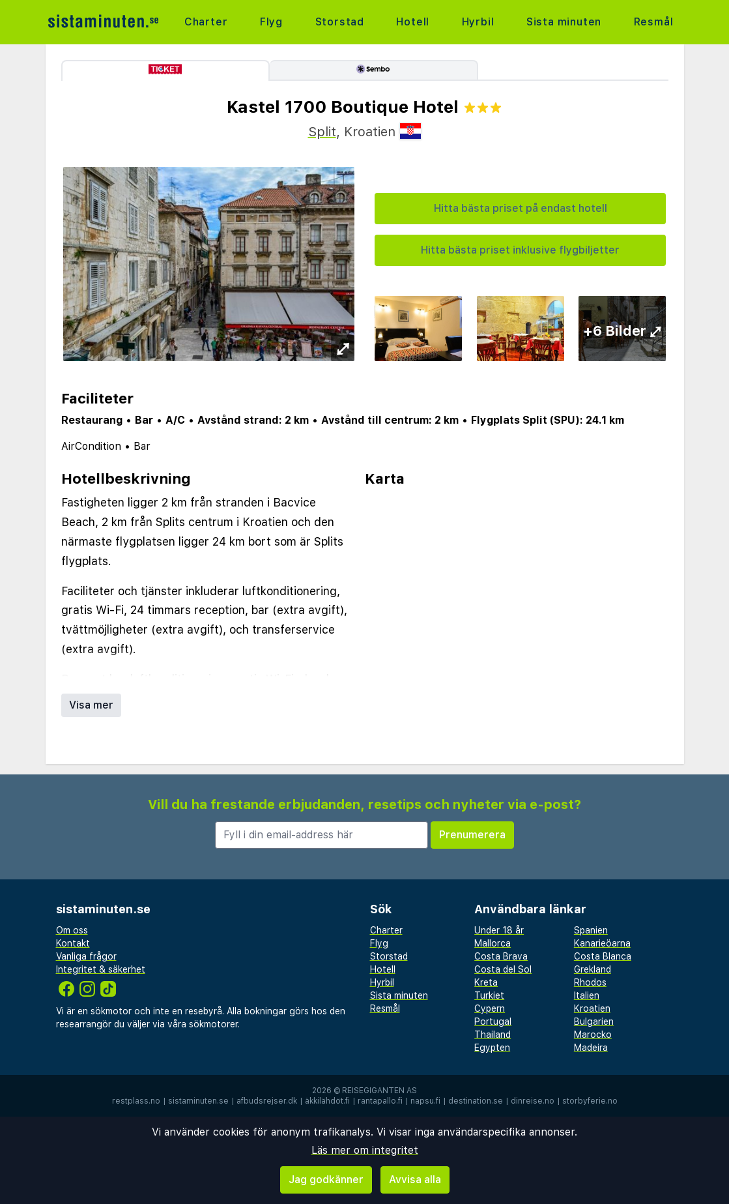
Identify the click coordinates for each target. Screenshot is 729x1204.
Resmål (654, 22)
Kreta (486, 982)
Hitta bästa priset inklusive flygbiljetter (520, 250)
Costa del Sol (503, 969)
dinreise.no (532, 1101)
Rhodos (590, 982)
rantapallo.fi (380, 1101)
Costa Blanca (602, 956)
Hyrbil (478, 22)
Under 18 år (499, 930)
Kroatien (592, 1008)
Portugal (492, 1021)
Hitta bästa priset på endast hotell (520, 208)
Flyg (271, 22)
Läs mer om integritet (364, 1150)
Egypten (492, 1047)
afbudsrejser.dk (266, 1101)
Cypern (489, 1008)
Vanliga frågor (86, 956)
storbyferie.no (590, 1101)
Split (322, 131)
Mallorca (492, 943)
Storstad (339, 22)
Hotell (412, 22)
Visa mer (91, 705)
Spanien (591, 930)
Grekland (592, 969)
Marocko (593, 1034)
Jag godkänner (326, 1179)
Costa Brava (501, 956)
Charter (206, 22)
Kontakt (73, 943)
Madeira (591, 1047)
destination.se (475, 1101)
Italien (586, 995)
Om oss (72, 930)
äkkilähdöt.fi (327, 1101)
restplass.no (136, 1101)
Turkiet (489, 995)
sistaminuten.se (198, 1101)
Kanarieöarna (602, 943)
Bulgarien (594, 1021)
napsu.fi (425, 1101)
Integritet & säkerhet (100, 969)
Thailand (492, 1034)
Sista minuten (563, 22)
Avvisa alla (415, 1179)
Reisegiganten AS (379, 1090)
